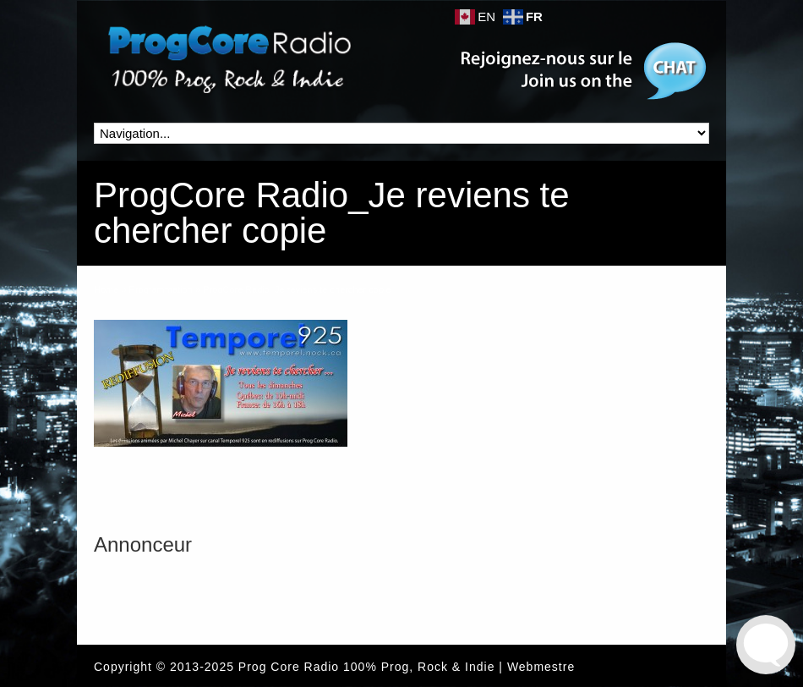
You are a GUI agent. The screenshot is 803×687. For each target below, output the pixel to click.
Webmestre (541, 666)
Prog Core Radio (288, 666)
